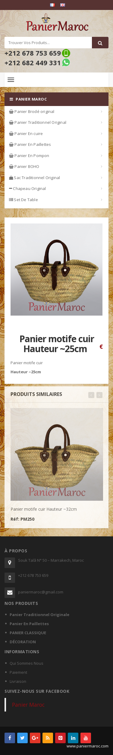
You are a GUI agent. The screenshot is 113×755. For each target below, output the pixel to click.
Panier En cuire (26, 133)
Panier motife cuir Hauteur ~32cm (44, 511)
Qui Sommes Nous (26, 663)
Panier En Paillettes (30, 144)
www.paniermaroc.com (87, 746)
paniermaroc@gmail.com (40, 592)
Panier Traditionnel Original (37, 122)
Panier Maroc (28, 704)
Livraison (18, 681)
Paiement (18, 672)
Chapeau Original (27, 188)
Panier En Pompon (29, 155)
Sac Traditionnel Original (34, 177)
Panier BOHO (24, 166)
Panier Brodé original (32, 111)
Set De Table (23, 199)
